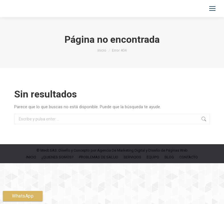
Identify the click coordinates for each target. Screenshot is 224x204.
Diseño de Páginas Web (168, 150)
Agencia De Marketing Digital (121, 150)
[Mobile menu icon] (212, 8)
